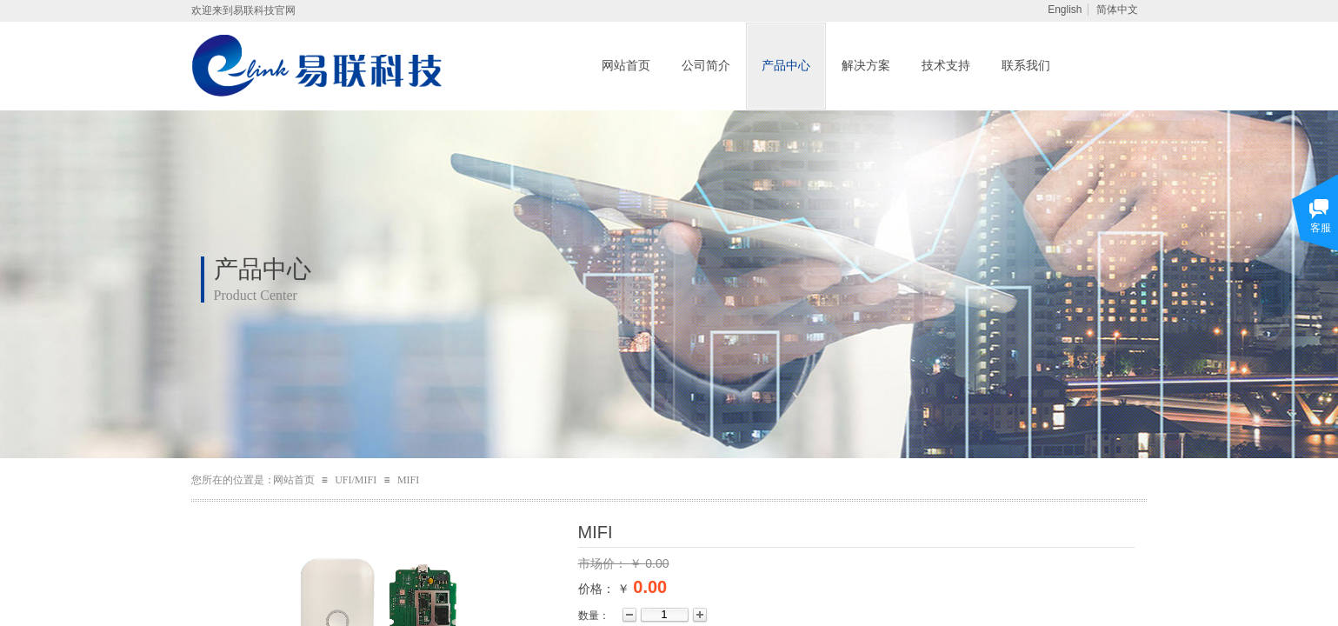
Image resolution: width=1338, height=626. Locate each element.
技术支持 (946, 65)
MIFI (408, 480)
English (1065, 9)
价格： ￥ (604, 589)
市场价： (604, 563)
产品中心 (786, 65)
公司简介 (706, 65)
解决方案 (866, 65)
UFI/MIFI (355, 480)
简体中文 (1117, 9)
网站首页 (626, 65)
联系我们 (1026, 65)
